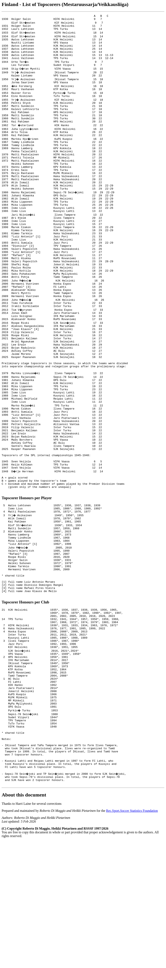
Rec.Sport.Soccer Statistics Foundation (132, 937)
